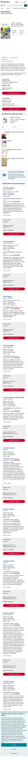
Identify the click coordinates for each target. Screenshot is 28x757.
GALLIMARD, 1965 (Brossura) (14, 149)
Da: (15, 32)
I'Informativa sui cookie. (14, 737)
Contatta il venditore (7, 215)
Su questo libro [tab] (13, 57)
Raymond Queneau (17, 174)
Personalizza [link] (14, 753)
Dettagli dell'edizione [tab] (7, 61)
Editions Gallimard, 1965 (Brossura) (15, 158)
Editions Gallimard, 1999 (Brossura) (15, 132)
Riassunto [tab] (4, 57)
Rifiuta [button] (14, 749)
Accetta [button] (14, 745)
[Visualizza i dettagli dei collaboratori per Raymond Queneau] (6, 13)
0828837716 (18, 119)
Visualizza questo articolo (7, 83)
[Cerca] (25, 5)
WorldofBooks (8, 408)
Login (21, 2)
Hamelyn (7, 623)
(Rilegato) (9, 140)
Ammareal (7, 692)
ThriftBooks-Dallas (9, 307)
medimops (7, 458)
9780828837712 (14, 121)
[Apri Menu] (3, 5)
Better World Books (10, 198)
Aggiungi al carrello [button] (14, 93)
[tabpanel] (13, 69)
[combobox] (16, 5)
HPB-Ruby (7, 356)
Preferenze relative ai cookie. (14, 734)
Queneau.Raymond (12, 175)
